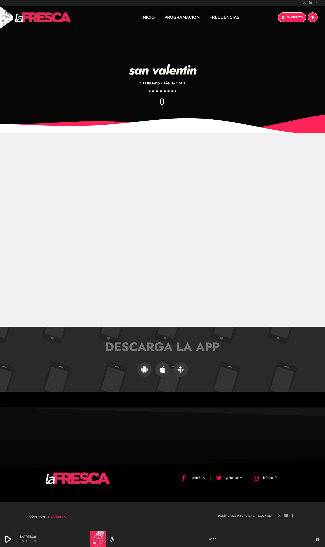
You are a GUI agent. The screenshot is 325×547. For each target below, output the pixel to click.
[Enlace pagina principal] (55, 17)
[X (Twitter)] (304, 3)
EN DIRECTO (291, 17)
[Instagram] (310, 3)
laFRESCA (58, 516)
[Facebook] (316, 3)
